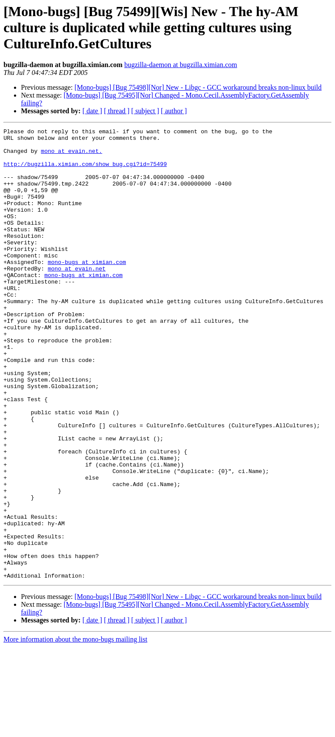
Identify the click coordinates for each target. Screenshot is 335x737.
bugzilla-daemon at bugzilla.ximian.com (180, 64)
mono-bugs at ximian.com (87, 289)
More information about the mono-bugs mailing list (75, 729)
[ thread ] (117, 111)
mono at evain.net (77, 297)
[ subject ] (145, 111)
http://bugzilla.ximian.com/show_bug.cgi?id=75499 (85, 172)
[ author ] (174, 111)
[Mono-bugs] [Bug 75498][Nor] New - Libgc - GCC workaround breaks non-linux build (198, 87)
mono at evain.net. (71, 156)
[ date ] (92, 111)
